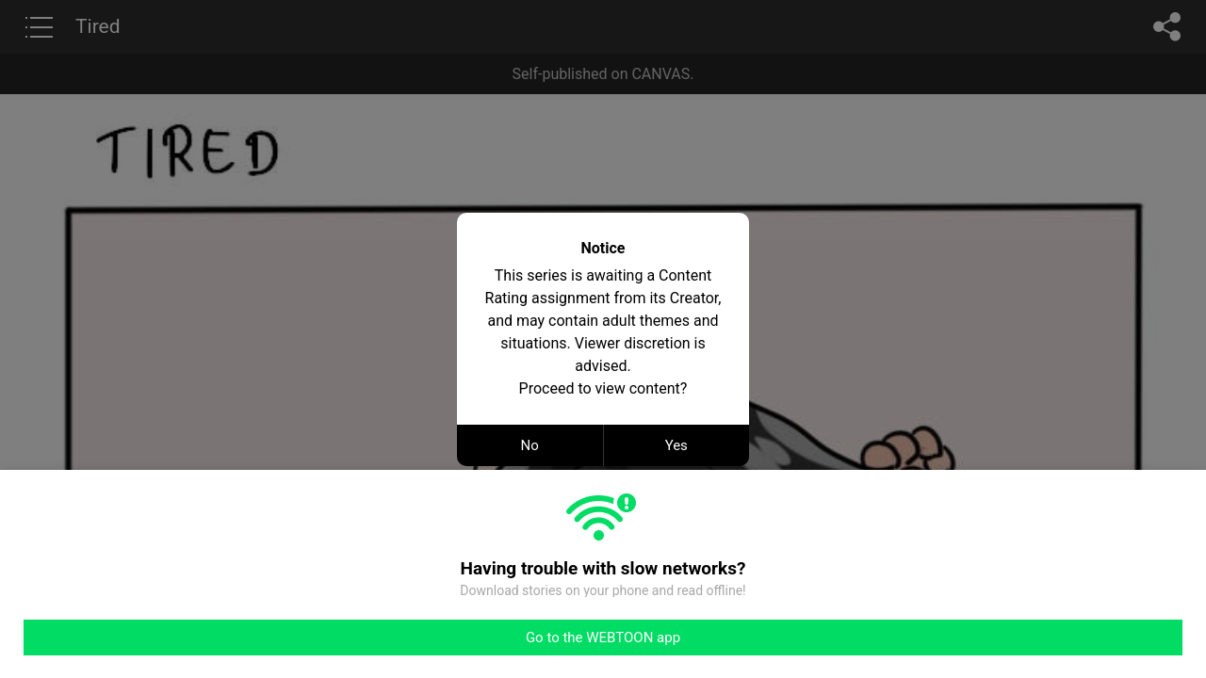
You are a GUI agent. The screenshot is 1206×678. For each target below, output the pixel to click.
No (530, 445)
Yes (676, 445)
